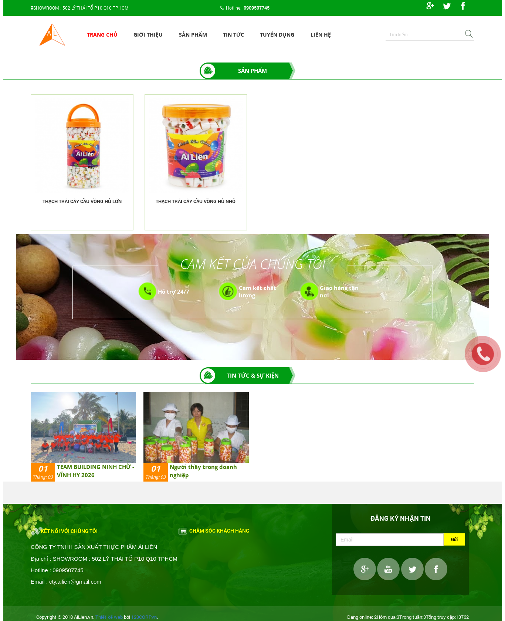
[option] (83, 437)
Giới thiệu (148, 34)
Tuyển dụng (277, 34)
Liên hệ (321, 34)
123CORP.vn (144, 617)
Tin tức (233, 34)
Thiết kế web (109, 617)
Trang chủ (102, 34)
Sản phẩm (193, 34)
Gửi (454, 539)
